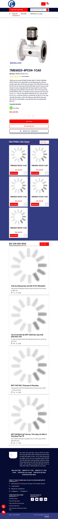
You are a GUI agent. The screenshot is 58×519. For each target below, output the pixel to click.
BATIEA (47, 517)
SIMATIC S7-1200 (27, 470)
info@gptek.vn (15, 491)
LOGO (14, 472)
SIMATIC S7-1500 (40, 470)
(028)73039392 (15, 486)
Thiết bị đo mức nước (29, 474)
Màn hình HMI (16, 470)
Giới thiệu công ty (13, 498)
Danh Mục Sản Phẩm (16, 10)
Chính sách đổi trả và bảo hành (16, 503)
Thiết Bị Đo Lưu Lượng (25, 472)
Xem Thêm (44, 142)
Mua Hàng (29, 121)
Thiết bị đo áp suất (39, 472)
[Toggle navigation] (43, 4)
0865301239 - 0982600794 (29, 131)
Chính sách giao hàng (14, 501)
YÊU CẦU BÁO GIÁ (29, 126)
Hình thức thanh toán (14, 505)
